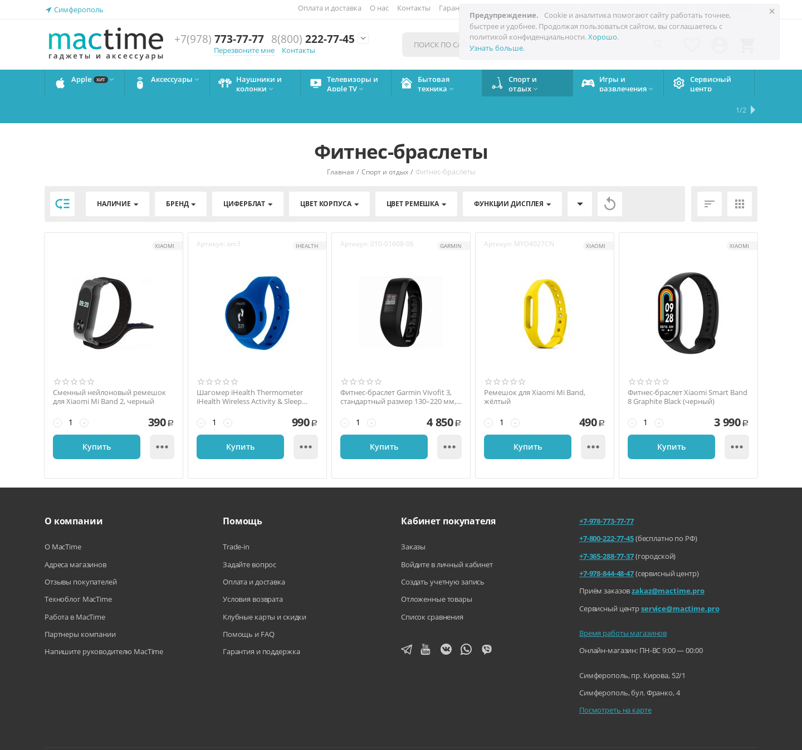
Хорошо (602, 37)
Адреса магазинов (75, 538)
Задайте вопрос (249, 538)
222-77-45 (313, 39)
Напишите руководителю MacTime (104, 625)
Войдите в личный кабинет (447, 538)
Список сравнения (432, 590)
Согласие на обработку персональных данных (681, 733)
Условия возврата (253, 572)
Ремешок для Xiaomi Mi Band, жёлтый (534, 370)
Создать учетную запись (443, 555)
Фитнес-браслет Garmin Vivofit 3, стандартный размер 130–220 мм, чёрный (398, 370)
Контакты (414, 8)
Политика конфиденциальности (527, 733)
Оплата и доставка (329, 8)
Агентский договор (419, 733)
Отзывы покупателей (81, 555)
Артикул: (211, 217)
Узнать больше (496, 48)
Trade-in (236, 520)
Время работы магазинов (623, 606)
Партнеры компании (80, 607)
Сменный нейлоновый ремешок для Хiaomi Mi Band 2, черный (109, 370)
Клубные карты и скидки (264, 590)
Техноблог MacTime (78, 572)
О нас (379, 8)
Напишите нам (339, 733)
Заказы (413, 520)
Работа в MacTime (75, 590)
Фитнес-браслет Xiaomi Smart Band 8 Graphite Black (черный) (687, 370)
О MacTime (63, 520)
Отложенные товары (436, 572)
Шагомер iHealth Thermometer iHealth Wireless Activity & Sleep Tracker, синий (250, 370)
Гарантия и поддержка (261, 625)
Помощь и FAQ (248, 607)
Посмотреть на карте (615, 683)
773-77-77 (219, 39)
